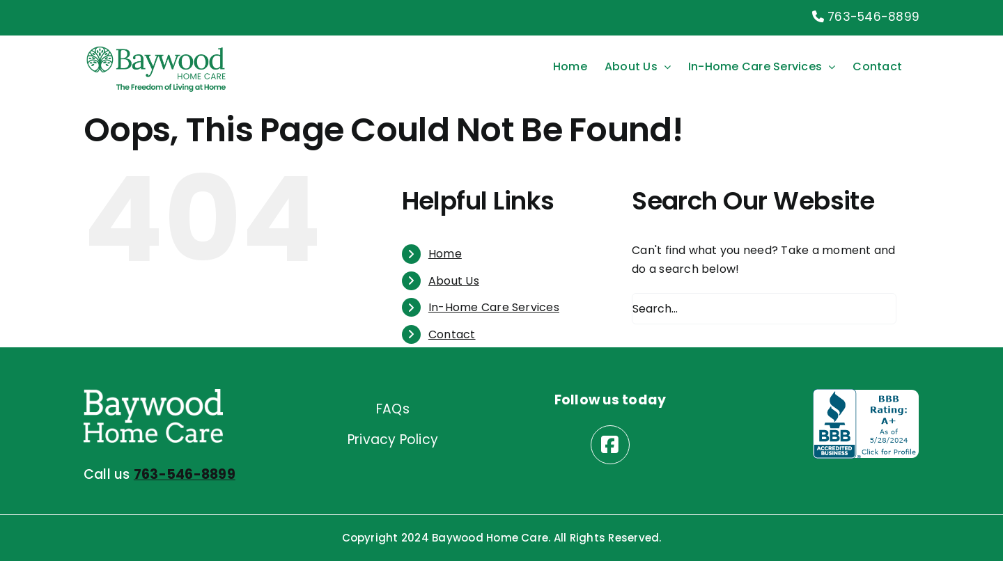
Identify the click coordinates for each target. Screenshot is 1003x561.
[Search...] (764, 308)
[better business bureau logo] (866, 394)
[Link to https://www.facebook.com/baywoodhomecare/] (610, 444)
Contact (452, 334)
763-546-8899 (865, 16)
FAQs (393, 409)
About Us (453, 281)
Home (445, 254)
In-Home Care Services (493, 307)
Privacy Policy (393, 439)
